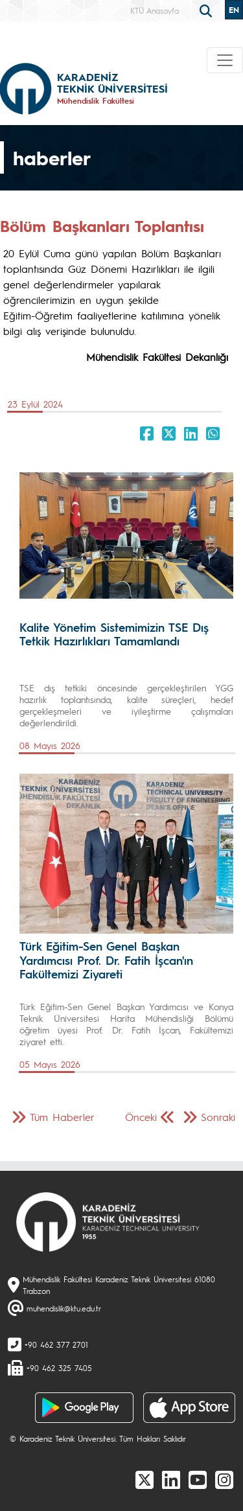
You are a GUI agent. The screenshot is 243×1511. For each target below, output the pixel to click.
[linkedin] (171, 1479)
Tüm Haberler (62, 1117)
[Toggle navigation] (225, 60)
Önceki (141, 1117)
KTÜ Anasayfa (154, 10)
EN (234, 10)
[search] (207, 9)
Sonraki (218, 1117)
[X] (144, 1479)
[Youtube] (198, 1479)
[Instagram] (224, 1479)
